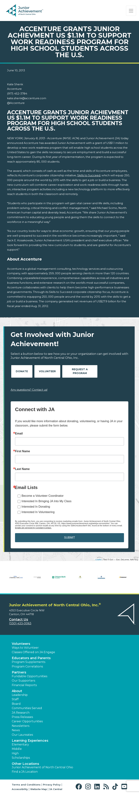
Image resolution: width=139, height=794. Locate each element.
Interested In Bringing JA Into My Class (46, 501)
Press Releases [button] (22, 717)
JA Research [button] (21, 712)
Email (19, 433)
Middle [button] (17, 749)
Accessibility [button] (20, 789)
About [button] (17, 691)
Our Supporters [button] (23, 680)
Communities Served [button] (27, 708)
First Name (22, 451)
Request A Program (80, 371)
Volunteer (47, 371)
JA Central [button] (55, 789)
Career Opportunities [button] (27, 721)
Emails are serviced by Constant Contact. (33, 528)
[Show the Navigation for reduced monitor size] (131, 11)
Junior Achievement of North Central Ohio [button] (42, 767)
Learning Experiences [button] (30, 740)
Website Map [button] (38, 789)
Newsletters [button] (20, 726)
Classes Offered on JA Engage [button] (33, 652)
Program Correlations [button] (27, 666)
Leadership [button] (20, 695)
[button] (79, 787)
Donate (22, 371)
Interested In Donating (36, 506)
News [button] (16, 730)
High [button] (15, 753)
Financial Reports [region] (24, 685)
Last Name (22, 469)
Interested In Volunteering (38, 512)
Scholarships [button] (21, 757)
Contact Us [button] (18, 619)
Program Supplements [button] (28, 662)
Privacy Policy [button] (52, 784)
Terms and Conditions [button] (26, 784)
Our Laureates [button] (22, 734)
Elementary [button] (20, 744)
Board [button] (16, 703)
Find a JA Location (25, 771)
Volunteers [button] (21, 643)
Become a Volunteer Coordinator (43, 495)
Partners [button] (19, 672)
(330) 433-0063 (20, 623)
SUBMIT (69, 537)
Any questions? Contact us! (29, 389)
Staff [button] (15, 699)
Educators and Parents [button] (31, 658)
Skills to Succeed (88, 175)
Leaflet (98, 559)
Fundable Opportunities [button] (29, 676)
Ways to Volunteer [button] (25, 647)
